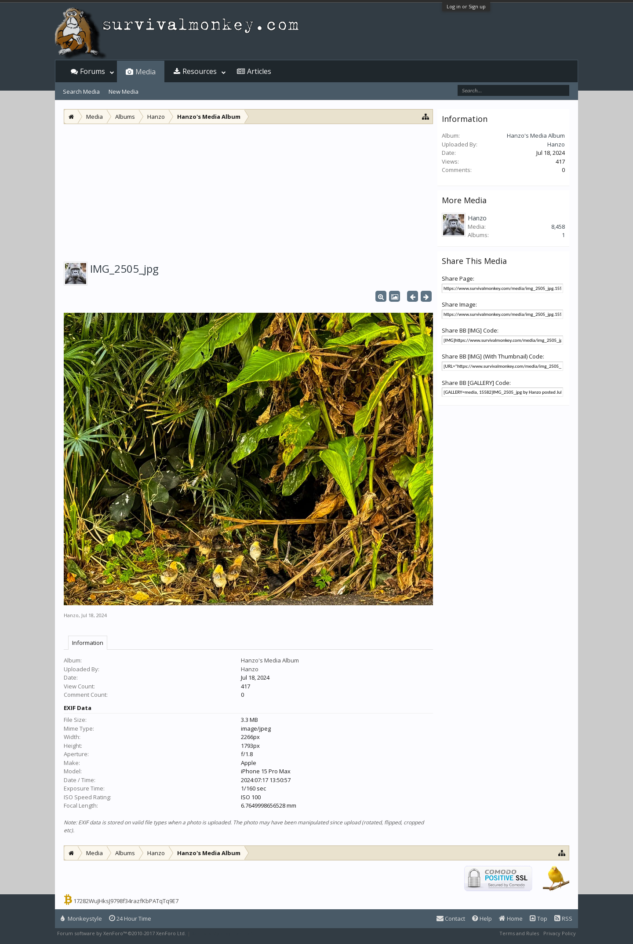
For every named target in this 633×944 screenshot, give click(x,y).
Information (87, 643)
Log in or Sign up (466, 6)
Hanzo (71, 615)
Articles (259, 71)
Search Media (81, 91)
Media (145, 72)
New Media (123, 91)
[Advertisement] (248, 190)
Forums (92, 71)
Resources (199, 71)
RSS (563, 918)
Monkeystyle (81, 918)
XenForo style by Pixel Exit (222, 933)
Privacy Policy (559, 933)
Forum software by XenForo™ (121, 933)
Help (482, 918)
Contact (451, 918)
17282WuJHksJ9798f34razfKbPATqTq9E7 (125, 901)
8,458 (558, 227)
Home (511, 918)
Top (538, 918)
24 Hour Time (130, 918)
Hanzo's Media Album (270, 660)
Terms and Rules (519, 933)
